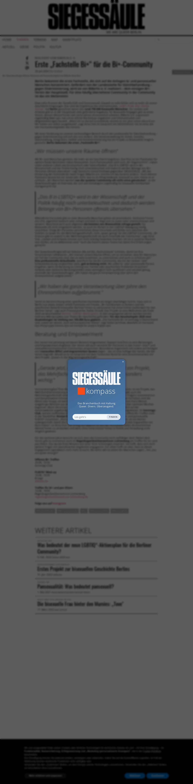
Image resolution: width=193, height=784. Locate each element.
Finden (113, 417)
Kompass (100, 391)
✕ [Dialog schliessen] (115, 361)
